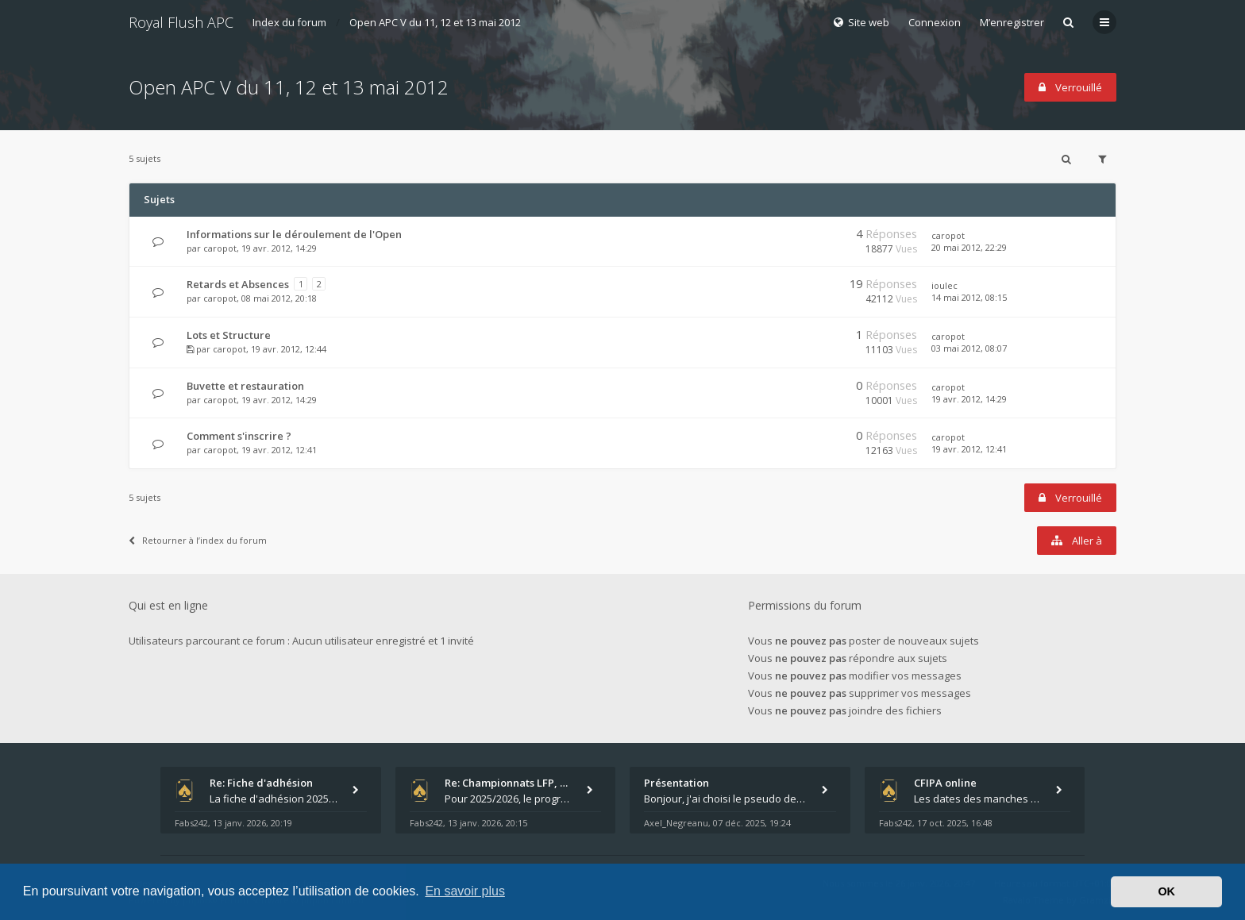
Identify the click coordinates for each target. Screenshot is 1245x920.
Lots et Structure (229, 335)
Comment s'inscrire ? (239, 436)
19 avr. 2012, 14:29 (969, 399)
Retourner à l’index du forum (198, 540)
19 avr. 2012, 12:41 (969, 449)
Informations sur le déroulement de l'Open (294, 234)
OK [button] (1166, 891)
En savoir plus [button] (465, 891)
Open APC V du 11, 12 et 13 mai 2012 (435, 22)
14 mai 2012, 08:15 (969, 297)
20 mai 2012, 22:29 (969, 247)
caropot (220, 248)
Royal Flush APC (181, 22)
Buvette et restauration (245, 386)
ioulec (944, 285)
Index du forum (289, 22)
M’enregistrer (1012, 22)
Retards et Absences (238, 284)
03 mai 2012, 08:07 (969, 348)
